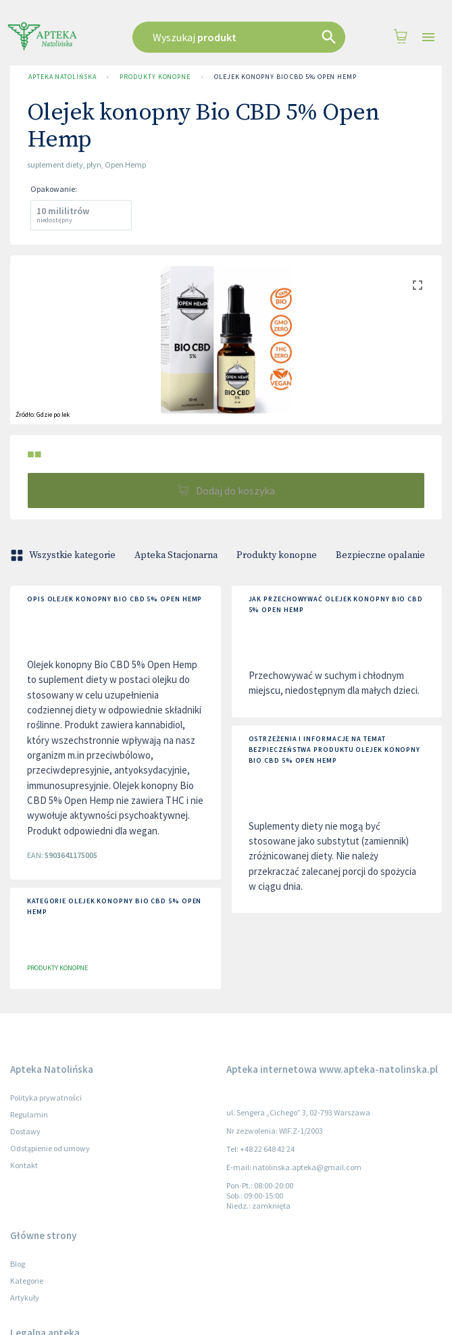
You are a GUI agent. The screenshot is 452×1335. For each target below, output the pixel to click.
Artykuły (24, 1297)
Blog (17, 1264)
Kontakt (24, 1165)
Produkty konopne (155, 77)
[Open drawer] (428, 37)
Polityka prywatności (46, 1097)
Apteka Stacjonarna (176, 555)
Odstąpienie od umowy (50, 1148)
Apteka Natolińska (62, 77)
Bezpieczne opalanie (380, 555)
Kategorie (26, 1281)
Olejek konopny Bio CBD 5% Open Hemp (285, 77)
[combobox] (239, 37)
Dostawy (25, 1131)
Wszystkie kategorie (64, 555)
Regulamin (29, 1114)
